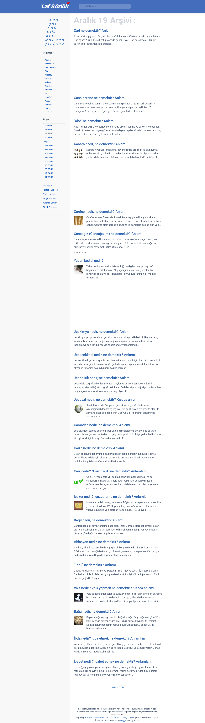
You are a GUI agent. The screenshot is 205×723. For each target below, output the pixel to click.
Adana (48, 60)
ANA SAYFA (118, 687)
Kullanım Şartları (50, 203)
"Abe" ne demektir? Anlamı (94, 121)
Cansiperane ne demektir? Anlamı (100, 98)
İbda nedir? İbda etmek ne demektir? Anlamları (109, 638)
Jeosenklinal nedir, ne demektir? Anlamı (104, 355)
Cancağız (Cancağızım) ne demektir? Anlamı (108, 234)
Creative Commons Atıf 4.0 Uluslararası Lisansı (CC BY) (109, 717)
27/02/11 (49, 157)
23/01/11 (49, 149)
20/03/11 (49, 169)
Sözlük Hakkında (50, 194)
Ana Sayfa (47, 185)
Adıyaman (49, 64)
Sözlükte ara (90, 6)
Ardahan (48, 90)
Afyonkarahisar (51, 67)
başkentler (49, 112)
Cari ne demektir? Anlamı (93, 31)
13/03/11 (49, 165)
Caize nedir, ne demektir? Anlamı (99, 448)
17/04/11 (49, 173)
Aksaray (48, 75)
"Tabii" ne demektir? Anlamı (95, 565)
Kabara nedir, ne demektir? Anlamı (100, 144)
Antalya (48, 86)
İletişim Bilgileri (49, 198)
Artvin (47, 93)
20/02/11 (49, 153)
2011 (46, 142)
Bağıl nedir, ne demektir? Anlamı (98, 520)
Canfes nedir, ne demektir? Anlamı (100, 212)
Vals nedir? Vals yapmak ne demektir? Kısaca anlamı (114, 588)
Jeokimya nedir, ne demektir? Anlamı (102, 332)
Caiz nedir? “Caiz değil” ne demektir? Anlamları (110, 471)
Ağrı (46, 71)
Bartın (47, 108)
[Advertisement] (118, 70)
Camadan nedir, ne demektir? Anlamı (102, 425)
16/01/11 (49, 146)
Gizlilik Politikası (49, 207)
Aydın (47, 101)
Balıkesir (48, 105)
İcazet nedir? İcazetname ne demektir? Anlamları (111, 497)
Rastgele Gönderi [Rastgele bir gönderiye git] (50, 190)
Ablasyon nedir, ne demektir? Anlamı (102, 542)
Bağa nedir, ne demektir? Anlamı (98, 612)
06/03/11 (49, 161)
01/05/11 (49, 177)
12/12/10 (49, 129)
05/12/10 (49, 125)
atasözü (48, 97)
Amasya (48, 78)
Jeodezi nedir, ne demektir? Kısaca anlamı (106, 400)
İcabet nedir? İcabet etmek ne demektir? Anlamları (112, 661)
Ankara (48, 82)
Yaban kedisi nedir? (88, 261)
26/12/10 (49, 137)
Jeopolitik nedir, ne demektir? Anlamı (102, 378)
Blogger (123, 720)
